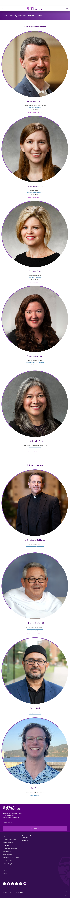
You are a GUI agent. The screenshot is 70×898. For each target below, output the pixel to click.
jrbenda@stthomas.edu (35, 107)
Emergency (24, 842)
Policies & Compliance (8, 864)
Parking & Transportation (9, 839)
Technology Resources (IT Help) (11, 857)
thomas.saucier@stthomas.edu (35, 629)
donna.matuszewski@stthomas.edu (35, 362)
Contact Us (35, 828)
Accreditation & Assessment (10, 860)
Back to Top (65, 894)
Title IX (4, 867)
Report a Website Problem (28, 835)
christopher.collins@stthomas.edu (35, 546)
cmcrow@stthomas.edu (35, 277)
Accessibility (25, 839)
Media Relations (7, 851)
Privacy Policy (25, 840)
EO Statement (25, 837)
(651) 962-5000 (7, 822)
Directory (5, 873)
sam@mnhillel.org (34, 795)
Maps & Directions (7, 836)
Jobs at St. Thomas (7, 854)
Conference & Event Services (10, 848)
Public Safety (6, 845)
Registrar (5, 870)
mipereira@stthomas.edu (35, 447)
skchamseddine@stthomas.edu (35, 192)
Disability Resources (8, 842)
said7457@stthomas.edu (35, 714)
